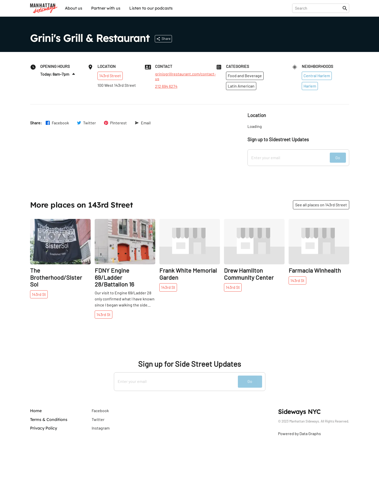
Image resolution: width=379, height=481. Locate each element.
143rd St (39, 294)
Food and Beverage (245, 75)
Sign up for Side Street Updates (189, 363)
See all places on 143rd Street (321, 204)
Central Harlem (317, 75)
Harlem (310, 85)
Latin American (241, 85)
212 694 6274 (166, 86)
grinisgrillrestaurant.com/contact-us (185, 76)
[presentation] (318, 8)
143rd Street (110, 75)
